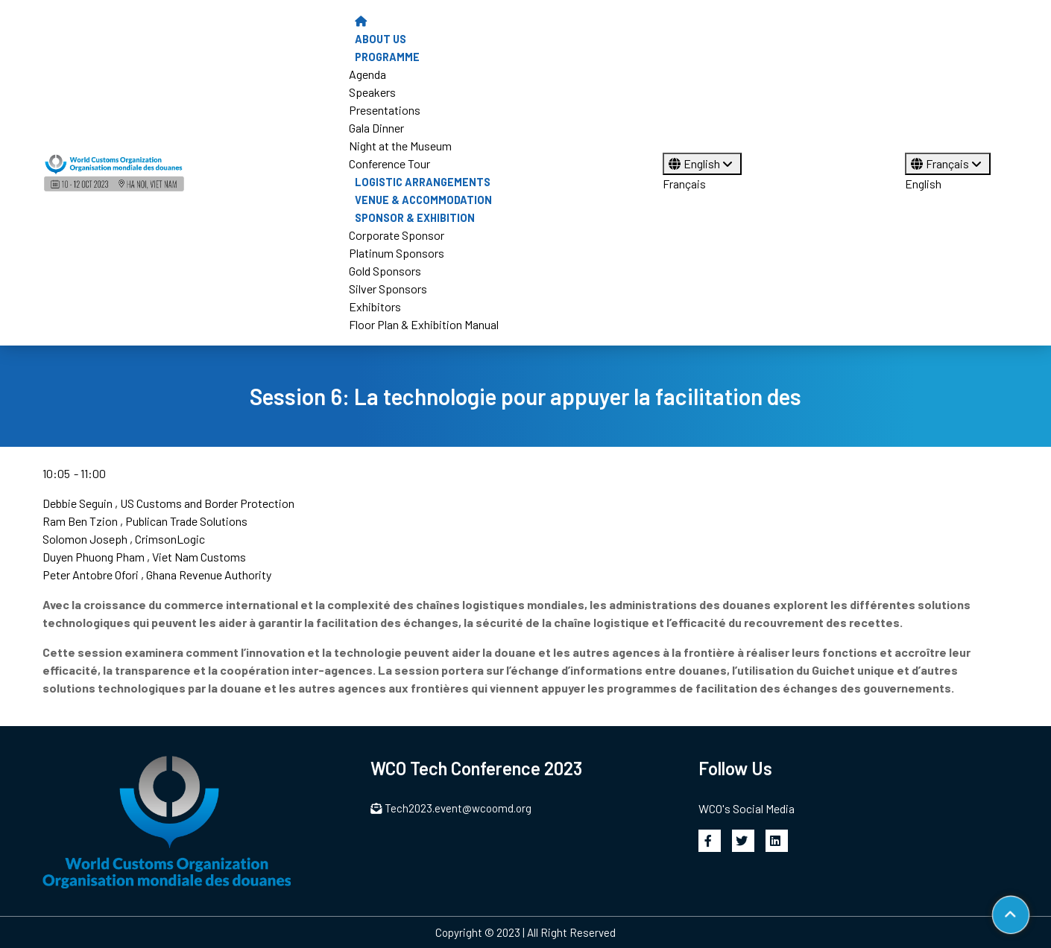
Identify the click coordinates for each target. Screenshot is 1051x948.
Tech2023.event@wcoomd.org (450, 808)
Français (684, 183)
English (702, 163)
